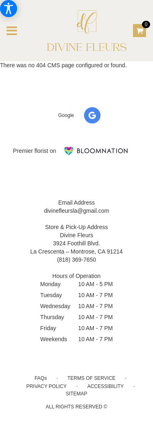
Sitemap (76, 394)
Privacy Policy (46, 386)
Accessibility (105, 386)
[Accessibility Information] (8, 8)
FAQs (41, 378)
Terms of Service (91, 378)
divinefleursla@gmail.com (76, 210)
